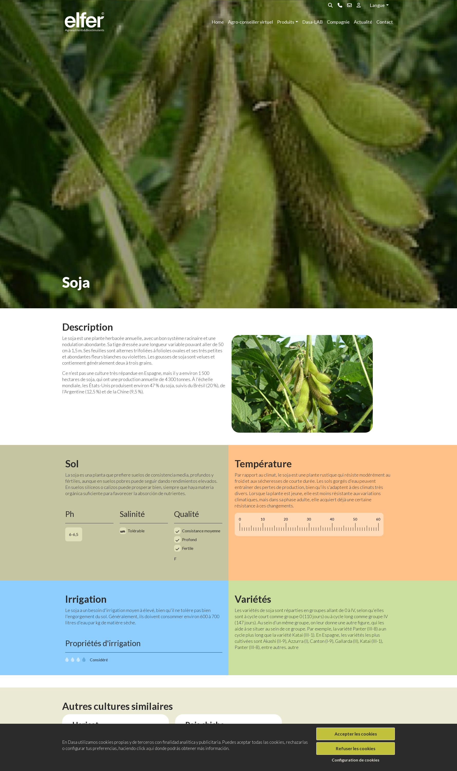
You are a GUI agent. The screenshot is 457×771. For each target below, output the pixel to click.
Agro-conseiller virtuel (250, 22)
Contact (384, 22)
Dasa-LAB (312, 22)
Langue (377, 5)
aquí (150, 748)
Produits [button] (285, 22)
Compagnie (338, 22)
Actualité (363, 22)
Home (218, 22)
